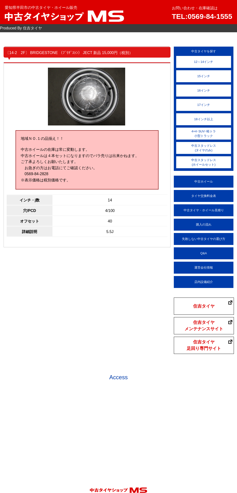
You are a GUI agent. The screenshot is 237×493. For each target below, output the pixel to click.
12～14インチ (203, 62)
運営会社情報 (203, 267)
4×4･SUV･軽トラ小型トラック (203, 134)
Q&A (203, 253)
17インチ (203, 105)
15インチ (203, 76)
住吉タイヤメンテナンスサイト (204, 325)
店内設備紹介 (203, 282)
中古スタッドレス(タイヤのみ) (203, 148)
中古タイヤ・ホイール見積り (204, 210)
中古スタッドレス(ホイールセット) (203, 162)
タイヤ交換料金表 (203, 196)
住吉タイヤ (204, 306)
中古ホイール (203, 181)
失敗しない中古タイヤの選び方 (203, 239)
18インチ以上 (203, 119)
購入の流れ (203, 224)
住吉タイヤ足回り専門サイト (204, 345)
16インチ (203, 90)
